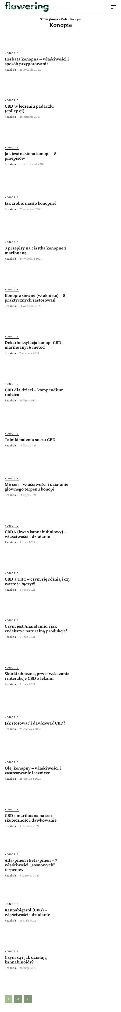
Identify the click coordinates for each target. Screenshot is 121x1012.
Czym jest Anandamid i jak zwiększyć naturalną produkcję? (36, 628)
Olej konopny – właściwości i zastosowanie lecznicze (33, 770)
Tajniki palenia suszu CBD (30, 439)
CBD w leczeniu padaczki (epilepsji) (29, 108)
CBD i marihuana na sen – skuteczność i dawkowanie (31, 818)
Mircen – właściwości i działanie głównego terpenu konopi (36, 486)
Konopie (12, 53)
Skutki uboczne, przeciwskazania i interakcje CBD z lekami (37, 676)
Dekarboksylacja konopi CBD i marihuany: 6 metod (34, 345)
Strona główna (49, 19)
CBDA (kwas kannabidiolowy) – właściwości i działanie (36, 534)
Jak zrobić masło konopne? (30, 203)
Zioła (64, 19)
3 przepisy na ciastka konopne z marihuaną (35, 250)
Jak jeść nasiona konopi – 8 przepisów (31, 156)
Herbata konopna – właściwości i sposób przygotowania (37, 61)
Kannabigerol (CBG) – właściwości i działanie (27, 912)
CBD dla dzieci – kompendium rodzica (34, 392)
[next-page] (28, 999)
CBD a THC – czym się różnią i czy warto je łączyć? (38, 581)
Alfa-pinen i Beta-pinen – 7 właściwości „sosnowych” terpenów (31, 864)
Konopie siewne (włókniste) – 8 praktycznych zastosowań (35, 297)
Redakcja (10, 69)
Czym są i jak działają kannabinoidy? (26, 959)
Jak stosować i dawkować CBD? (35, 722)
